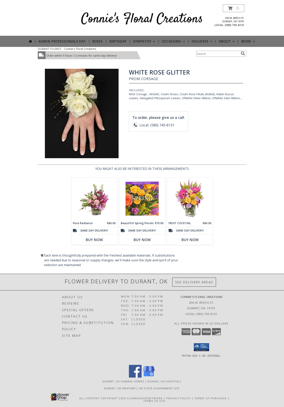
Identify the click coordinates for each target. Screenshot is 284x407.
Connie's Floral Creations (142, 19)
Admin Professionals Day (62, 41)
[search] (243, 53)
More (248, 41)
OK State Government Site (159, 388)
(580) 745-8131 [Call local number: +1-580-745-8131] (234, 25)
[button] (233, 8)
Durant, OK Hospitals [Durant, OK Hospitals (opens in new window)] (164, 381)
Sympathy (144, 41)
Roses (97, 41)
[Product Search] (217, 53)
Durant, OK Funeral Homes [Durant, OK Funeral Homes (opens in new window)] (123, 381)
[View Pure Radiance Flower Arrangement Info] (94, 199)
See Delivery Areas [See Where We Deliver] (194, 282)
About (227, 41)
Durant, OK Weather (119, 388)
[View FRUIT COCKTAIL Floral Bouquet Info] (190, 199)
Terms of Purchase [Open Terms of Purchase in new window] (211, 398)
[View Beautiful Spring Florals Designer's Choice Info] (142, 199)
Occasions (174, 41)
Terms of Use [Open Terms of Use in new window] (154, 401)
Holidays (202, 41)
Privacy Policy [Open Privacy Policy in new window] (178, 398)
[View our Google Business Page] (148, 376)
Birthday (118, 41)
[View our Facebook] (135, 376)
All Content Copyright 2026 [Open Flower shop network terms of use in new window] (102, 398)
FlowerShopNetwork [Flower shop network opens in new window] (145, 398)
